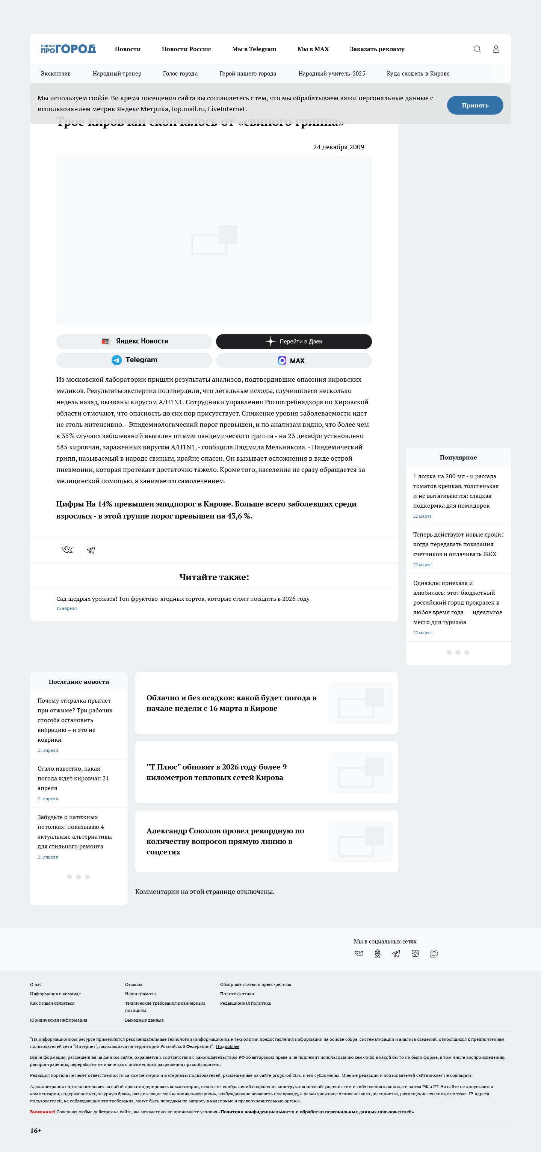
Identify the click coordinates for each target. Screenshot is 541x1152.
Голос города (180, 73)
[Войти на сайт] (495, 48)
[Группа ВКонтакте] (358, 953)
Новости (128, 49)
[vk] (67, 549)
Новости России (186, 49)
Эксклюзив (56, 73)
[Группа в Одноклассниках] (377, 953)
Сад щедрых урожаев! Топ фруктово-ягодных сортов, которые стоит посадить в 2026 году (214, 604)
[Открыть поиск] (477, 48)
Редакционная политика (245, 1003)
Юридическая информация (58, 1020)
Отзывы (133, 984)
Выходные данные (144, 1020)
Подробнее (227, 1046)
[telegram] (93, 549)
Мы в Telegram (254, 49)
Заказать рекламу (377, 49)
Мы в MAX (313, 49)
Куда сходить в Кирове (418, 73)
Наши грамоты (141, 993)
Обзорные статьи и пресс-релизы (255, 984)
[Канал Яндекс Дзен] (294, 341)
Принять (475, 105)
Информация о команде (55, 993)
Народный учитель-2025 (332, 73)
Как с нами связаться (52, 1003)
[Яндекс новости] (134, 341)
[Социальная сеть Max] (294, 360)
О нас (36, 984)
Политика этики (237, 993)
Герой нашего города (248, 73)
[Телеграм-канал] (134, 360)
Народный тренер (117, 73)
